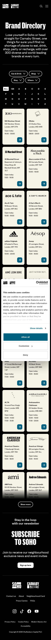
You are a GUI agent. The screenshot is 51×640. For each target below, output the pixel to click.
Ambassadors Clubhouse (34, 403)
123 (12, 88)
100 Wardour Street (12, 121)
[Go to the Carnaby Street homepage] (15, 6)
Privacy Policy (10, 621)
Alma (7, 361)
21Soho (31, 121)
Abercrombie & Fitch (37, 159)
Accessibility (25, 626)
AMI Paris (8, 484)
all (6, 88)
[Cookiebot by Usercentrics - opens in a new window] (36, 283)
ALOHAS (32, 361)
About (21, 596)
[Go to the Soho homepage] (5, 6)
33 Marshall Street (12, 159)
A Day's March (34, 203)
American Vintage (36, 446)
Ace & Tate (9, 203)
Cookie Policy (23, 621)
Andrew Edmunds (36, 484)
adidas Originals (11, 241)
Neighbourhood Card (36, 596)
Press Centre (21, 600)
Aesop (31, 241)
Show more (26, 504)
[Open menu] (47, 6)
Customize (26, 346)
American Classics (12, 446)
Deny (25, 355)
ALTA (7, 402)
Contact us (11, 596)
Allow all (25, 337)
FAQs (32, 600)
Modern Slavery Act (38, 621)
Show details (36, 328)
